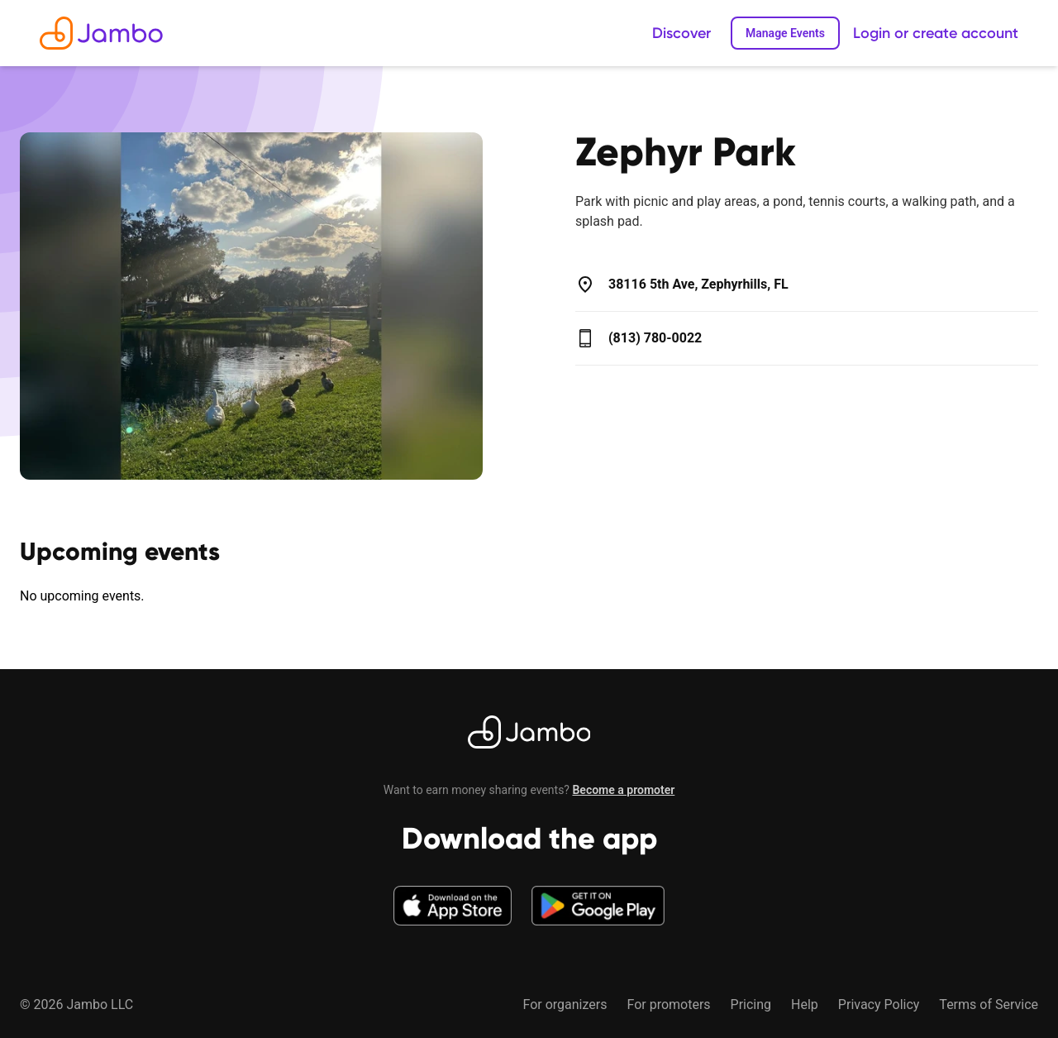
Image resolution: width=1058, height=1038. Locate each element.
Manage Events (785, 33)
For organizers (564, 1004)
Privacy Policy (879, 1004)
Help (804, 1004)
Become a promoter (623, 789)
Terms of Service (988, 1004)
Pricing (751, 1004)
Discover (681, 33)
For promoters (668, 1004)
